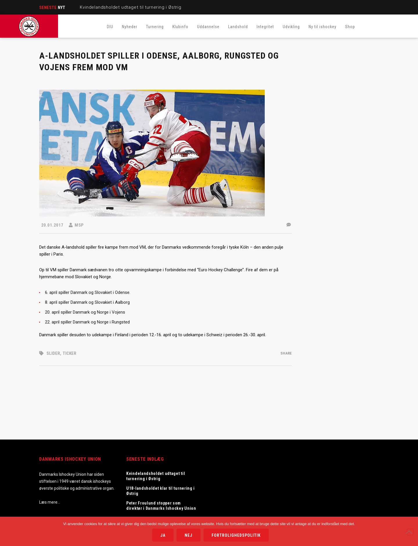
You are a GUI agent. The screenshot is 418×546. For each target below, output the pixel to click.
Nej (188, 535)
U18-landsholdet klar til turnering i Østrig (160, 491)
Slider (53, 353)
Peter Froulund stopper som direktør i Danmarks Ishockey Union (161, 506)
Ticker (69, 353)
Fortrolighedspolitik (236, 535)
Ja (162, 535)
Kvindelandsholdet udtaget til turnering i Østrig (130, 7)
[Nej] (410, 532)
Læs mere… (49, 502)
